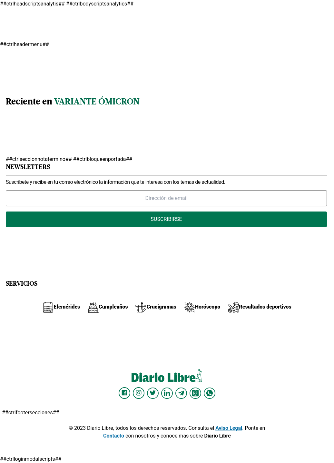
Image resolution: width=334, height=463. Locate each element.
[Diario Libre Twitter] (153, 393)
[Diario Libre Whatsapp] (209, 393)
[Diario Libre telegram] (181, 393)
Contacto (113, 436)
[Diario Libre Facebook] (124, 393)
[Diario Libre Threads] (195, 393)
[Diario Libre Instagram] (138, 393)
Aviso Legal (228, 428)
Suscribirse (166, 219)
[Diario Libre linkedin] (167, 393)
